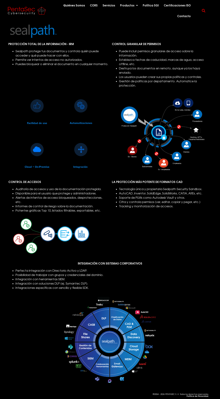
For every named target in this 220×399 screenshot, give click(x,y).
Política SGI (151, 5)
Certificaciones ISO (177, 5)
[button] (203, 10)
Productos (129, 5)
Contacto (184, 16)
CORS (94, 5)
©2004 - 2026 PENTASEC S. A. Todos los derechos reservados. (181, 395)
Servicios (109, 5)
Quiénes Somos (74, 5)
